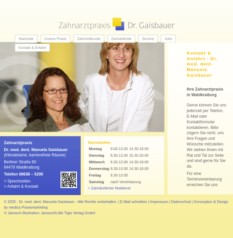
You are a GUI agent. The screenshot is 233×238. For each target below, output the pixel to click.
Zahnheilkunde (88, 39)
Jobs (168, 39)
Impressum (159, 202)
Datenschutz (181, 202)
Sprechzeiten (18, 181)
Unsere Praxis (55, 39)
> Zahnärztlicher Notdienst (109, 188)
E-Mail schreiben (133, 202)
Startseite (26, 39)
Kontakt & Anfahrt (32, 48)
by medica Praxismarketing (26, 207)
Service (148, 39)
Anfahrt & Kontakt (22, 186)
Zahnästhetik (121, 39)
